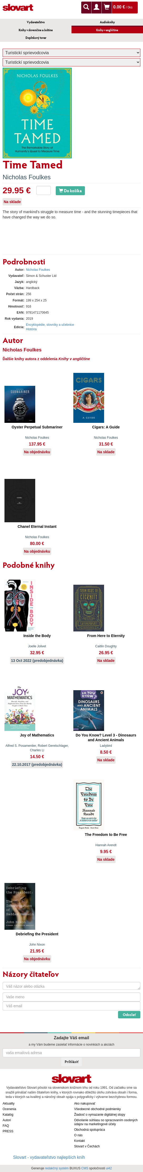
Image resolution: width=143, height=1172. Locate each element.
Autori (7, 1120)
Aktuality (8, 1103)
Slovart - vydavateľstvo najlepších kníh (49, 1157)
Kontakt (79, 1141)
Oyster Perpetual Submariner (37, 427)
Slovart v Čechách (87, 1146)
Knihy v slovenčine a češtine (36, 30)
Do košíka (70, 190)
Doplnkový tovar (35, 38)
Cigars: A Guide (106, 427)
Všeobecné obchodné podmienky (97, 1109)
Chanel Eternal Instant (37, 526)
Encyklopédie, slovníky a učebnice (50, 325)
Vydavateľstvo (36, 22)
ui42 (109, 1168)
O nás (78, 1135)
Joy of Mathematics (37, 735)
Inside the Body (37, 636)
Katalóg (8, 1114)
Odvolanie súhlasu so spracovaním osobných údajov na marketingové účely (105, 1122)
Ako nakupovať (84, 1103)
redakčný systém (57, 1168)
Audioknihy (107, 22)
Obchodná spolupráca (89, 1130)
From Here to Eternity (106, 636)
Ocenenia (9, 1109)
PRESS (8, 1131)
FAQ (6, 1126)
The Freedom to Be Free (106, 834)
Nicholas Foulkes (27, 177)
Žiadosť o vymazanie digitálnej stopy (99, 1114)
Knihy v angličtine (107, 30)
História (31, 329)
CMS (84, 1168)
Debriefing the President (37, 934)
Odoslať (129, 1014)
